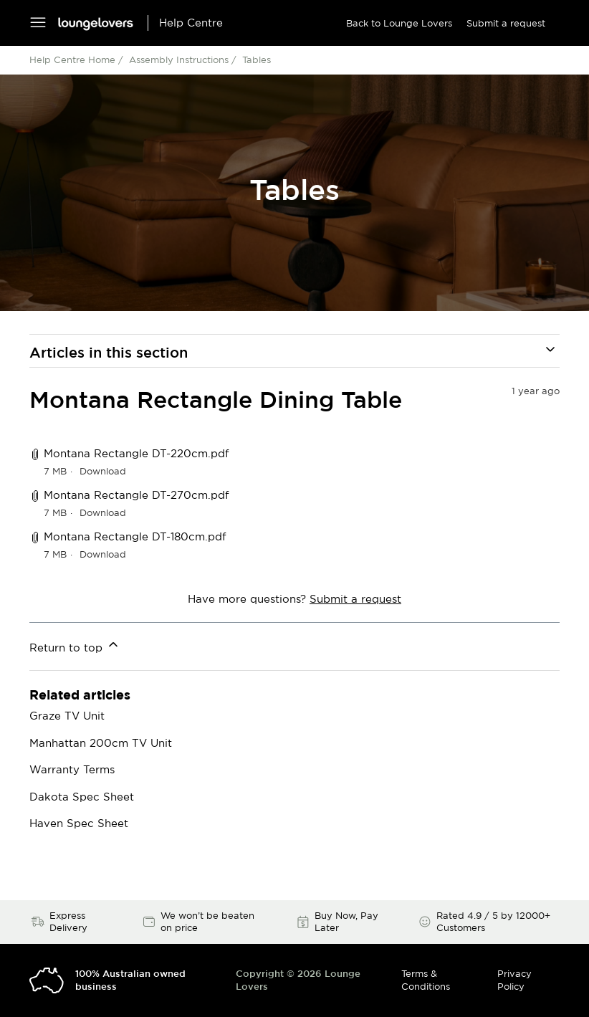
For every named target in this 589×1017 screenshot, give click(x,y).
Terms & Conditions (425, 979)
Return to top (74, 645)
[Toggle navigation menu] (38, 23)
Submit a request (505, 23)
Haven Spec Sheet (78, 823)
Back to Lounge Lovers (399, 23)
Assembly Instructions (179, 59)
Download (103, 471)
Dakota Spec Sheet (81, 797)
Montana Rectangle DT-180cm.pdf (135, 536)
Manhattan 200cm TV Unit (100, 743)
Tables (256, 59)
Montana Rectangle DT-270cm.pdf (136, 495)
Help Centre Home (72, 59)
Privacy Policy (514, 979)
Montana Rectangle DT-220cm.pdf (136, 453)
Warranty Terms (72, 769)
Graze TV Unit (67, 716)
